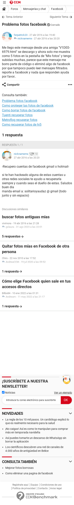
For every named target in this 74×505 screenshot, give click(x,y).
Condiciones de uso (51, 484)
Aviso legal (56, 488)
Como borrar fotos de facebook (23, 110)
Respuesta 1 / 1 (12, 144)
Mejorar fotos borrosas (19, 467)
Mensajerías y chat (34, 8)
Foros (14, 8)
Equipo (34, 484)
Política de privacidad (24, 488)
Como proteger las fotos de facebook (27, 105)
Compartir (13, 84)
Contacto (43, 488)
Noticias (8, 392)
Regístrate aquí (20, 484)
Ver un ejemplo (63, 392)
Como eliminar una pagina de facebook (29, 473)
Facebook (57, 8)
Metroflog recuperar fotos (19, 120)
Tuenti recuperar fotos (17, 115)
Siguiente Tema (59, 16)
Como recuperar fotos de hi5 (21, 124)
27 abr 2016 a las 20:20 (47, 38)
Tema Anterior (14, 16)
